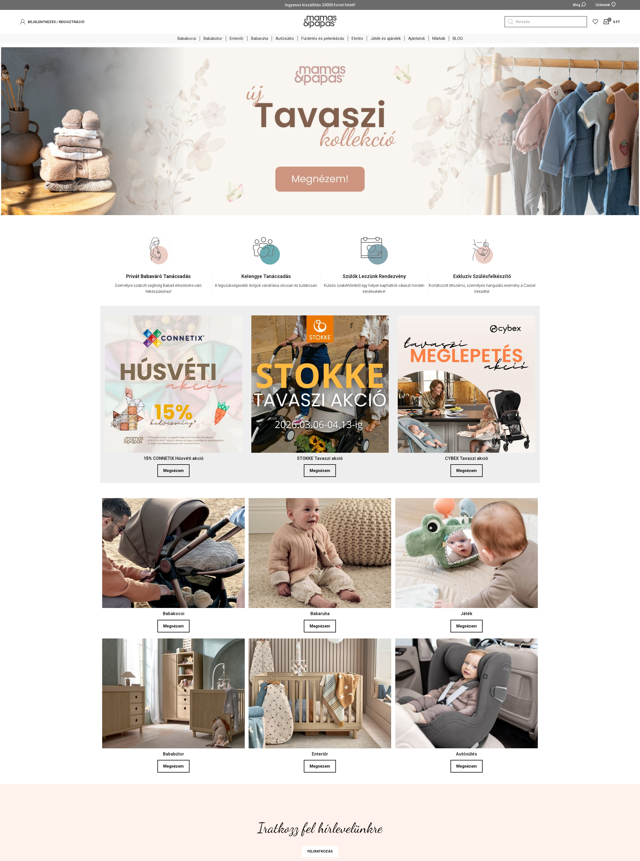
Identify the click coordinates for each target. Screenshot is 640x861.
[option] (158, 270)
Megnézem (173, 469)
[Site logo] (320, 21)
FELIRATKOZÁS (320, 850)
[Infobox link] (158, 283)
